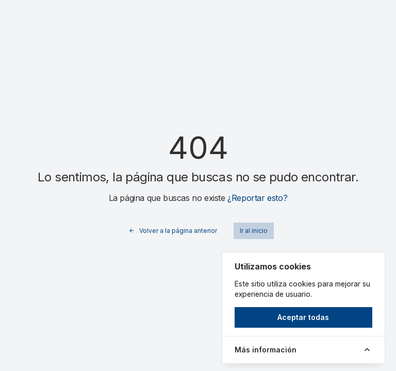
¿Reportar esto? (257, 198)
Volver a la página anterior (172, 231)
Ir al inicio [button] (254, 230)
